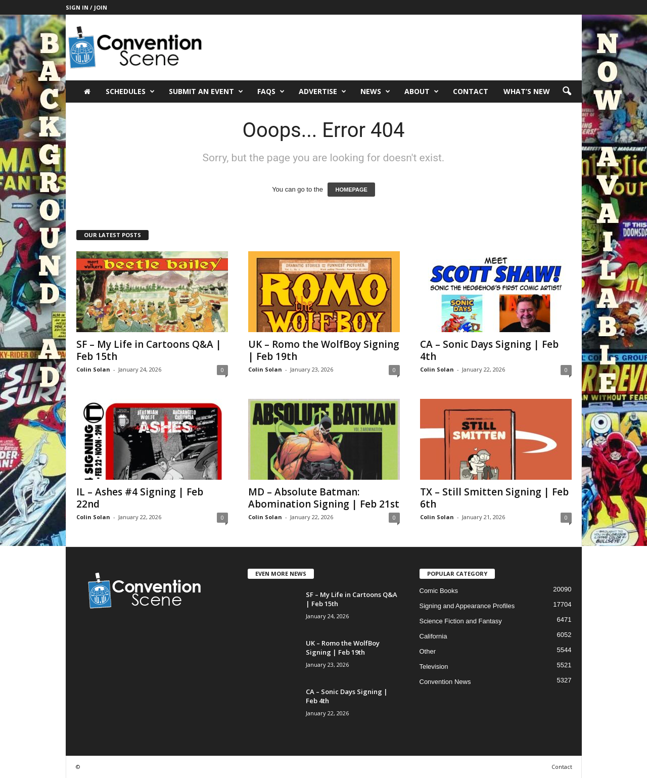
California (433, 636)
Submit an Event (206, 91)
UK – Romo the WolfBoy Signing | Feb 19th (323, 350)
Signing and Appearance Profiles (467, 606)
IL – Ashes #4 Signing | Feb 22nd (139, 498)
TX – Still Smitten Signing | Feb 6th (494, 498)
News (375, 91)
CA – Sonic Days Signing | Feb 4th (489, 350)
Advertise (322, 91)
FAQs (271, 91)
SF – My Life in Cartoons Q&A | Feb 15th (148, 350)
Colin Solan (93, 369)
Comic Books (439, 590)
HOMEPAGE (351, 190)
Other (428, 651)
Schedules (130, 91)
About (421, 91)
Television (434, 666)
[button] (567, 91)
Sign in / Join (86, 7)
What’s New (526, 91)
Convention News (445, 681)
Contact (470, 91)
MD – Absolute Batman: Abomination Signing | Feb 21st (323, 498)
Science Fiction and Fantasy (461, 621)
